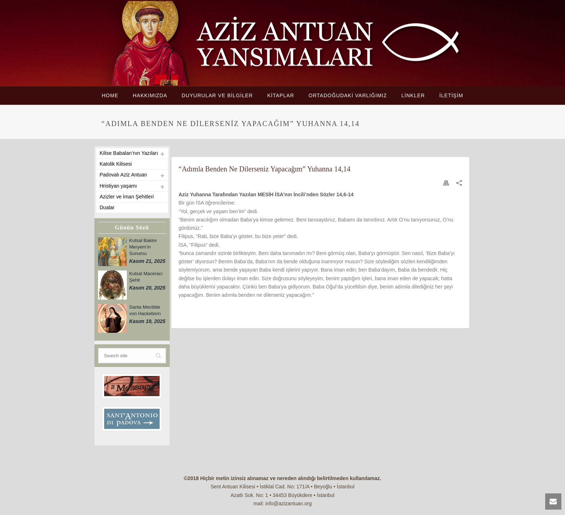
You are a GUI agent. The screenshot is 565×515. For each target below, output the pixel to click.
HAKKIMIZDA (150, 95)
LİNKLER (413, 95)
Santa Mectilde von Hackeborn (145, 310)
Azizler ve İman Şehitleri (127, 197)
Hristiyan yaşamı (118, 186)
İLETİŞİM (451, 95)
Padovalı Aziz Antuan (123, 175)
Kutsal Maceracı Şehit (146, 277)
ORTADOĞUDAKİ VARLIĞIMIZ (347, 95)
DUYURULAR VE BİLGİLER (217, 95)
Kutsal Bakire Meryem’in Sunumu (143, 247)
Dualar (107, 207)
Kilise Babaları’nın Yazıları (129, 153)
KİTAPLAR (280, 95)
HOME (110, 95)
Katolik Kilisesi (116, 164)
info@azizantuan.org (288, 503)
